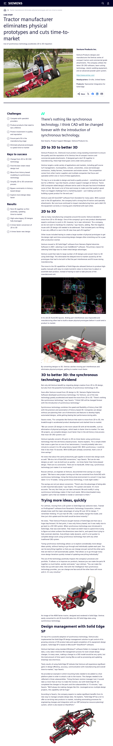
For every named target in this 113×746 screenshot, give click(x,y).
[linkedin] (97, 94)
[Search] (103, 3)
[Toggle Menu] (5, 3)
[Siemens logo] (15, 3)
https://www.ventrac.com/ (85, 75)
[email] (102, 94)
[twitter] (88, 94)
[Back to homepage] (5, 10)
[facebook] (92, 94)
